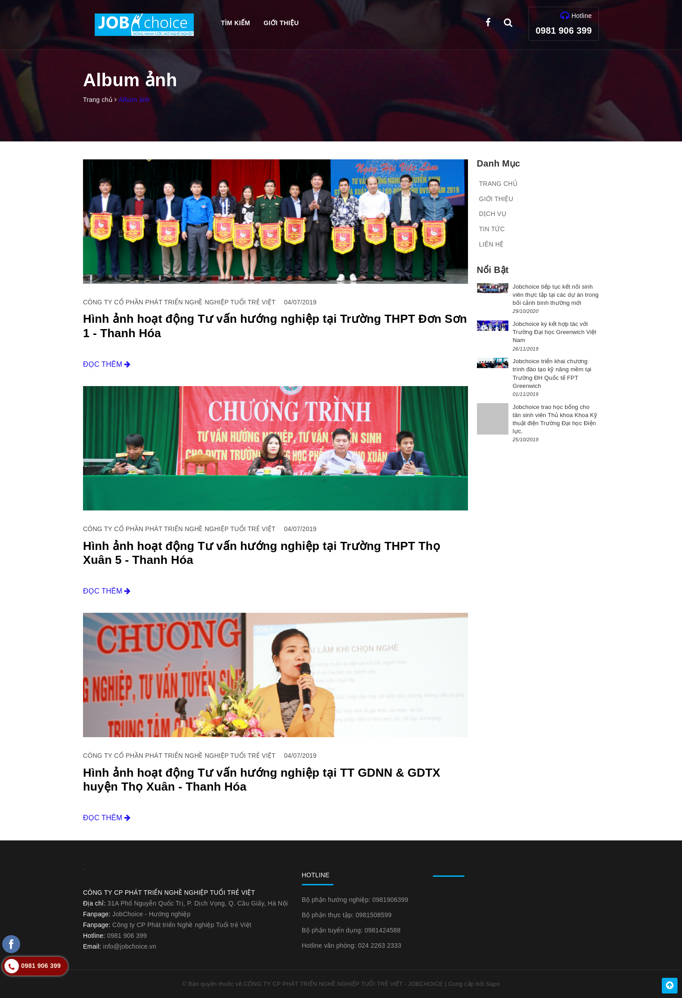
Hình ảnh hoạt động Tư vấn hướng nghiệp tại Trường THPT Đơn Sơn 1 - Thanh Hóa (275, 325)
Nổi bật (493, 270)
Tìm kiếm (235, 22)
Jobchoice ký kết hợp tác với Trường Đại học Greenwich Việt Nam (555, 332)
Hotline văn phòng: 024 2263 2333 (352, 945)
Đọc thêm (107, 364)
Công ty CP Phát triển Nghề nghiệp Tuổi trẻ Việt (181, 924)
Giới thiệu (281, 22)
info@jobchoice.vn (130, 946)
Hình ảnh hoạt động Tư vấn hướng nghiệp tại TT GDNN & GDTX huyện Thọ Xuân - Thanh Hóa (261, 779)
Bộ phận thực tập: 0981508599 (347, 915)
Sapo (493, 983)
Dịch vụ (492, 213)
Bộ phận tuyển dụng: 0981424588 (351, 930)
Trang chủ (498, 183)
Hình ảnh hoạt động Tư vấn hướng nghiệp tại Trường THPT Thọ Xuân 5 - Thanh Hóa (261, 553)
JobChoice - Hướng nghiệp (151, 914)
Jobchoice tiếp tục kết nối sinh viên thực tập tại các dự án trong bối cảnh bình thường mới (556, 294)
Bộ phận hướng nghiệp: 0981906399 (355, 899)
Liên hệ (491, 244)
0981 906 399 (564, 30)
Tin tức (492, 229)
